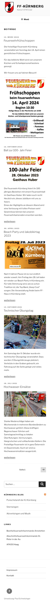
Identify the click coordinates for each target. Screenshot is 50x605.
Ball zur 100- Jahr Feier (18, 150)
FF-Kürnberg (30, 6)
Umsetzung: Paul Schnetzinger (17, 598)
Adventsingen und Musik (19, 513)
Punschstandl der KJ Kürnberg (21, 500)
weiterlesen (9, 221)
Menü (25, 19)
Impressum (12, 570)
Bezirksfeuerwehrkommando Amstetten (26, 531)
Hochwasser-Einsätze (17, 386)
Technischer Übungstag (18, 310)
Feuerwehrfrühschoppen (19, 40)
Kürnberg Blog (14, 495)
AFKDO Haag (13, 544)
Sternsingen (12, 507)
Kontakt (10, 575)
